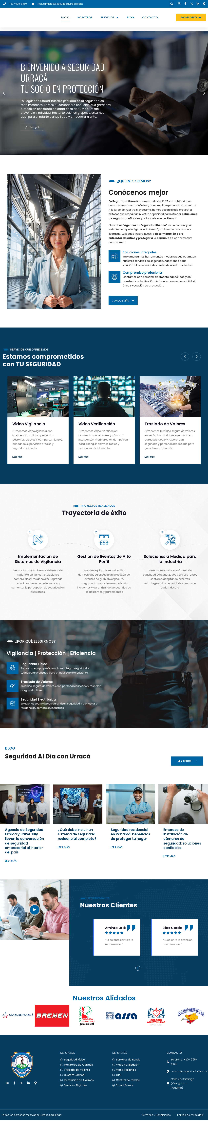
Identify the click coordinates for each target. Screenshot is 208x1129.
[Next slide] (196, 357)
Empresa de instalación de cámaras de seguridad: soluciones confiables (182, 839)
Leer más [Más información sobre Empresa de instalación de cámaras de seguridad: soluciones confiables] (169, 857)
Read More (20, 457)
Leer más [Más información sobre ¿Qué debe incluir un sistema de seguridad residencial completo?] (64, 848)
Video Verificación (96, 424)
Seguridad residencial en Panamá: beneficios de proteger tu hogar (130, 835)
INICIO (70, 19)
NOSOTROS (90, 19)
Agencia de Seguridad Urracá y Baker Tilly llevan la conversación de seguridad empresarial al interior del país (24, 841)
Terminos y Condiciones (156, 1116)
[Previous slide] (185, 357)
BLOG (135, 19)
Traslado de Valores (165, 424)
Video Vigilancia (28, 424)
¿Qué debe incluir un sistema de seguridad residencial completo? (77, 835)
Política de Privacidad (190, 1116)
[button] (167, 3)
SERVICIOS (115, 19)
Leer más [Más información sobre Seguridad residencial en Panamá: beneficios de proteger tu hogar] (117, 848)
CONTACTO (155, 19)
